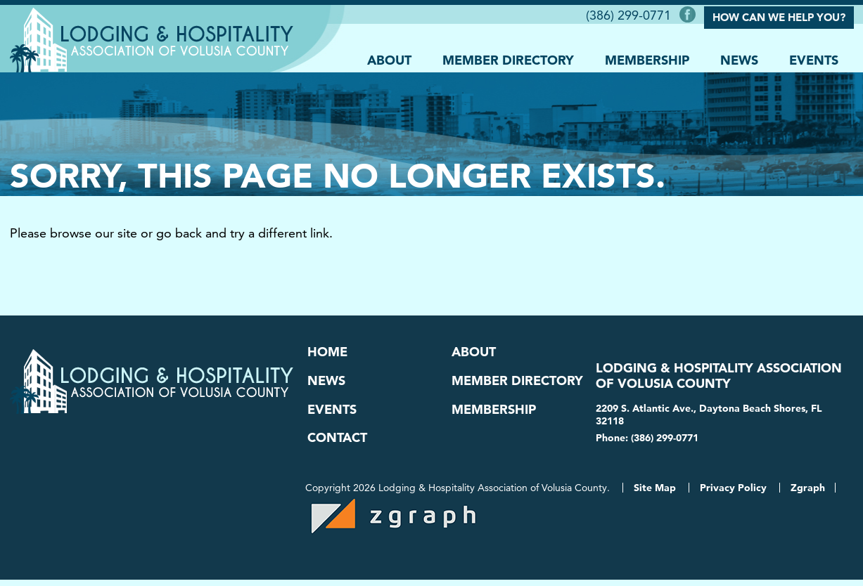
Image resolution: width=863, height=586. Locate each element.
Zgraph (808, 494)
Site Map (655, 494)
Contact (337, 442)
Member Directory (508, 57)
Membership (647, 57)
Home (327, 351)
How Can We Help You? (778, 15)
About (389, 57)
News (739, 57)
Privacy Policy (733, 494)
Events (813, 57)
